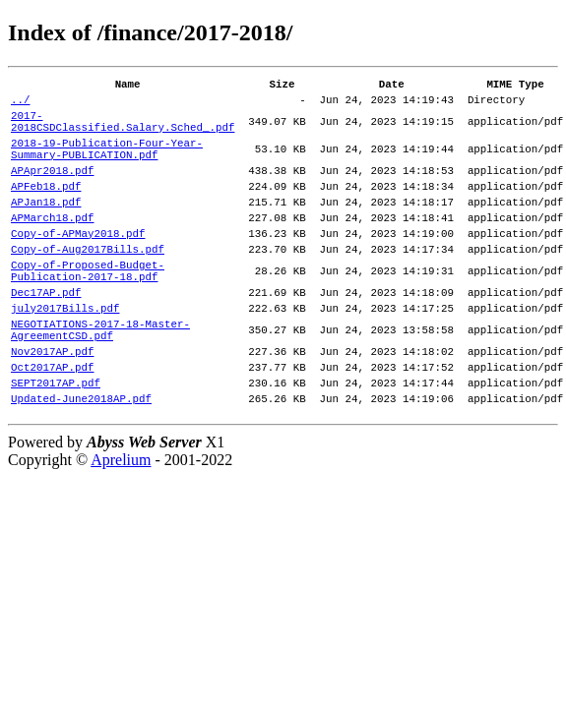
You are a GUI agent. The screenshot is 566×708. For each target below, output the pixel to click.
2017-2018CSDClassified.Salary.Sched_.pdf (122, 131)
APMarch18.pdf (52, 246)
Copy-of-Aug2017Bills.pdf (87, 283)
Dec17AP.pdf (46, 335)
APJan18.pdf (46, 227)
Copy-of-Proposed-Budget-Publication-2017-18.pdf (87, 309)
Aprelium (121, 524)
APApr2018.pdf (52, 190)
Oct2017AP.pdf (52, 425)
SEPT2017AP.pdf (55, 444)
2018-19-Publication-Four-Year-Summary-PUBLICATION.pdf (107, 164)
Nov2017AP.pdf (52, 406)
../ (21, 104)
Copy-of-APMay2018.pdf (78, 265)
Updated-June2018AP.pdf (81, 462)
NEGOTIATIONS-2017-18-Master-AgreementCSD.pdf (100, 380)
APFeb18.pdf (46, 209)
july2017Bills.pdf (65, 354)
